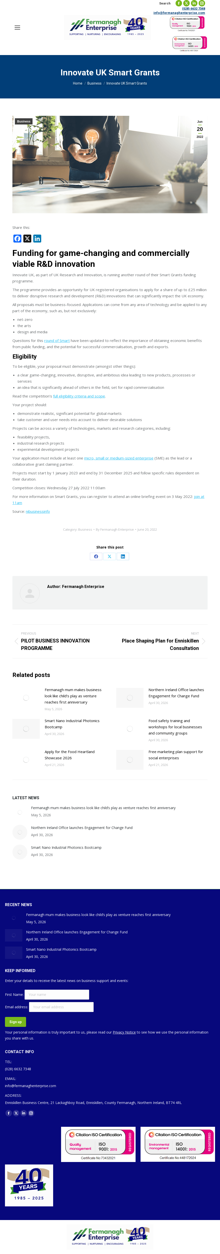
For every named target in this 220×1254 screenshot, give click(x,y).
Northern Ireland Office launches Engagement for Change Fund (176, 692)
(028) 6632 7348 (193, 8)
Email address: (17, 1007)
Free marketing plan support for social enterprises (175, 754)
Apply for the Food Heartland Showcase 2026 (70, 754)
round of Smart (57, 340)
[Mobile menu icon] (17, 27)
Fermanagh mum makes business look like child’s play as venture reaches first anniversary (73, 695)
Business (23, 121)
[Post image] (26, 698)
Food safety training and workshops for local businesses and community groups (175, 726)
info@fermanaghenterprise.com (179, 13)
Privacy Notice (124, 1032)
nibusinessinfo (38, 511)
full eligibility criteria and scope (79, 396)
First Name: (15, 994)
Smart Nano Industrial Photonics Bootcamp (72, 723)
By (115, 529)
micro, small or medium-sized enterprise (118, 458)
